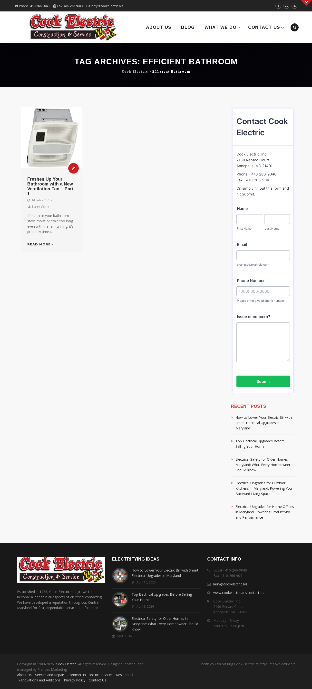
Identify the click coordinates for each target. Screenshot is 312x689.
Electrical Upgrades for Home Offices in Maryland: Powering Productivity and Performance (264, 512)
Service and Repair (49, 674)
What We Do (220, 27)
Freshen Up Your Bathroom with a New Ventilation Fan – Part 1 (50, 186)
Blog (188, 27)
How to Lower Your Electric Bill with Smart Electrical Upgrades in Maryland (263, 422)
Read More (40, 244)
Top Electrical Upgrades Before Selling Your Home (260, 444)
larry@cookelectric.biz (107, 6)
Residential (124, 674)
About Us (158, 27)
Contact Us (264, 27)
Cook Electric (66, 664)
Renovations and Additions (39, 680)
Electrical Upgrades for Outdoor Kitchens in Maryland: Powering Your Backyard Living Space (264, 488)
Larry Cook (40, 206)
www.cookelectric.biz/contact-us (238, 592)
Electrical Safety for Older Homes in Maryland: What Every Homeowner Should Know (263, 464)
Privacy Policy (74, 680)
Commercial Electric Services (90, 674)
